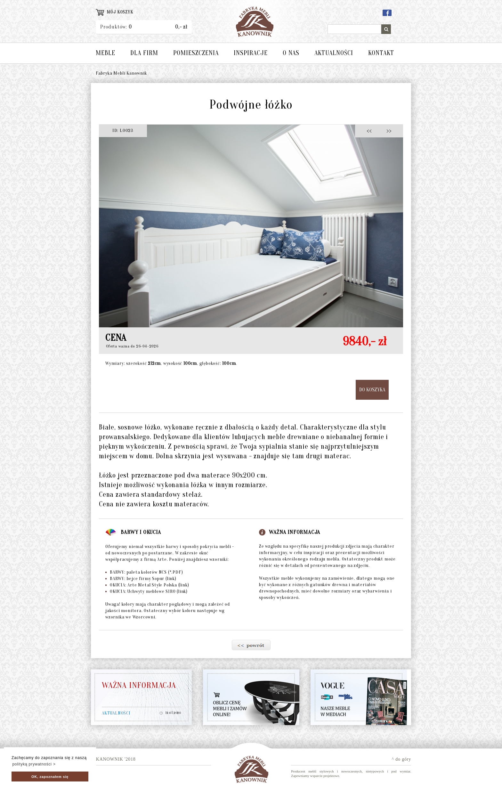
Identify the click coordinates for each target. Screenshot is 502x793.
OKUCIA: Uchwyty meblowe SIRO (146, 591)
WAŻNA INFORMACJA (139, 685)
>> (387, 130)
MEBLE (105, 53)
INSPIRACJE (251, 53)
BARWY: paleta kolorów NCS (144, 572)
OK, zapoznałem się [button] (50, 777)
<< (371, 130)
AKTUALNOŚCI (333, 53)
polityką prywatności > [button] (33, 764)
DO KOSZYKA (372, 390)
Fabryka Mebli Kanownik (121, 73)
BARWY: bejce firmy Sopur (140, 578)
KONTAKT (381, 53)
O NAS (291, 53)
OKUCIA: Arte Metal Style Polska (147, 585)
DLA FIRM (144, 53)
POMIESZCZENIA (196, 53)
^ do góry (401, 759)
